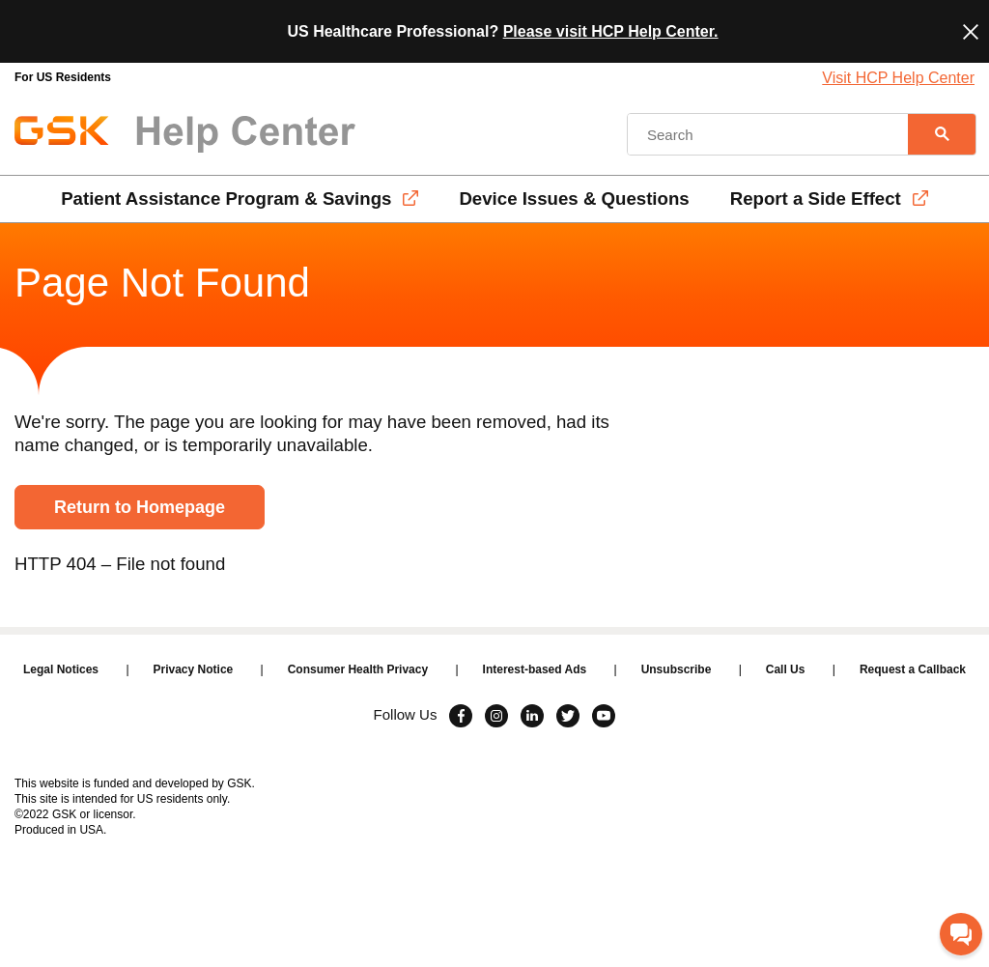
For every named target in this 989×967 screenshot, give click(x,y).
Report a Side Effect (815, 198)
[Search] (941, 134)
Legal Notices (61, 669)
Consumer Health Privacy (358, 669)
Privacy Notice (194, 669)
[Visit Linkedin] (532, 715)
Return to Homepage (139, 507)
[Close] (970, 32)
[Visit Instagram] (496, 715)
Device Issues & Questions (574, 198)
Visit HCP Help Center (898, 78)
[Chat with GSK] (961, 934)
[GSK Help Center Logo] (184, 134)
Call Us (785, 669)
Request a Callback (913, 669)
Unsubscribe (676, 669)
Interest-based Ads (535, 669)
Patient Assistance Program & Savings (226, 198)
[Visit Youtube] (603, 715)
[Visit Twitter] (567, 715)
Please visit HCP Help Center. (611, 31)
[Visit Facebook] (460, 715)
